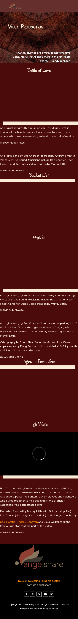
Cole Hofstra (7, 522)
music (22, 581)
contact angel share (39, 585)
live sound (34, 581)
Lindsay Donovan (27, 522)
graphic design (51, 581)
